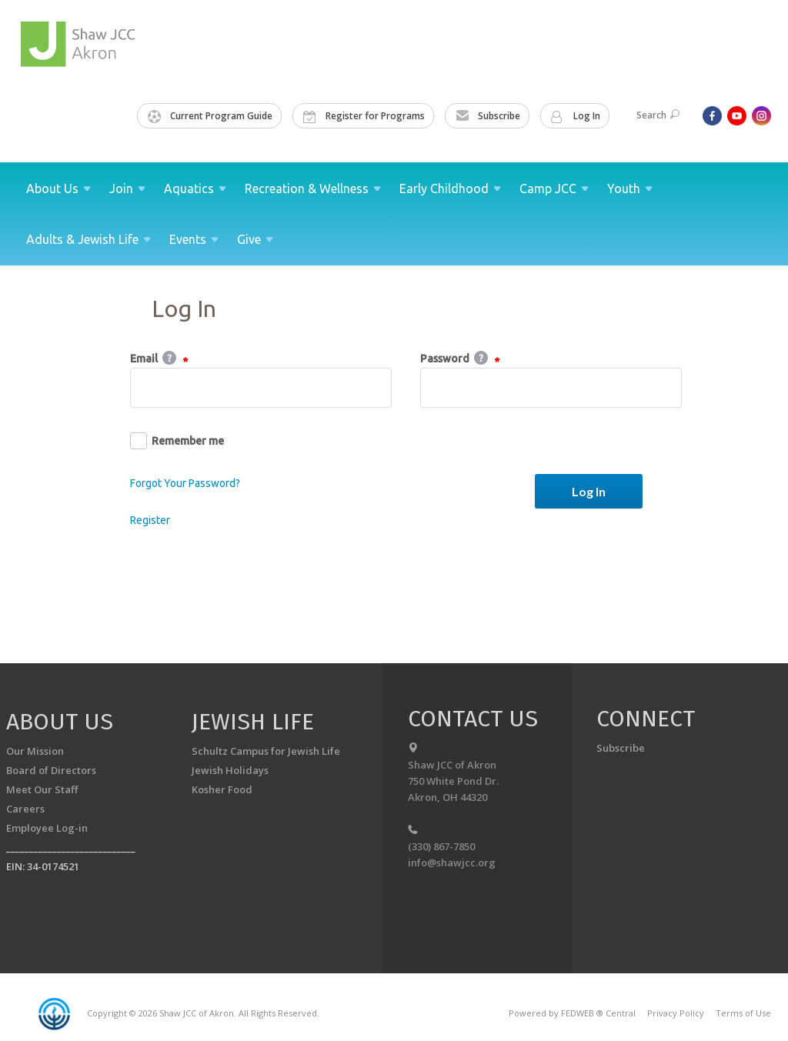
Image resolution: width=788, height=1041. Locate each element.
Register (150, 520)
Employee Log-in (47, 828)
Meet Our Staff (42, 789)
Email (159, 359)
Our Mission (35, 751)
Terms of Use (743, 1013)
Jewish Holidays (230, 770)
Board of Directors (51, 770)
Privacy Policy (675, 1013)
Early (450, 188)
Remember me (177, 440)
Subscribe (488, 116)
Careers (25, 809)
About (58, 188)
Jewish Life (253, 722)
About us (59, 722)
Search (657, 115)
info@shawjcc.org (452, 862)
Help (169, 358)
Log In (575, 116)
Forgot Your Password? (185, 483)
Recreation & (313, 188)
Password (459, 359)
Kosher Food (222, 789)
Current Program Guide (210, 116)
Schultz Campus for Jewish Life (266, 751)
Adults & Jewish (88, 239)
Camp (554, 188)
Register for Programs (364, 116)
